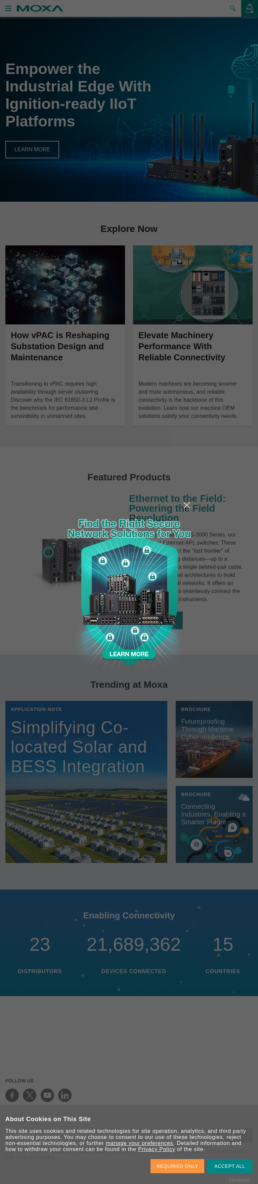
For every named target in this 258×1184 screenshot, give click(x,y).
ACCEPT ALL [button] (229, 1166)
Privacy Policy (156, 1149)
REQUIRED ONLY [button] (177, 1166)
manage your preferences (139, 1143)
